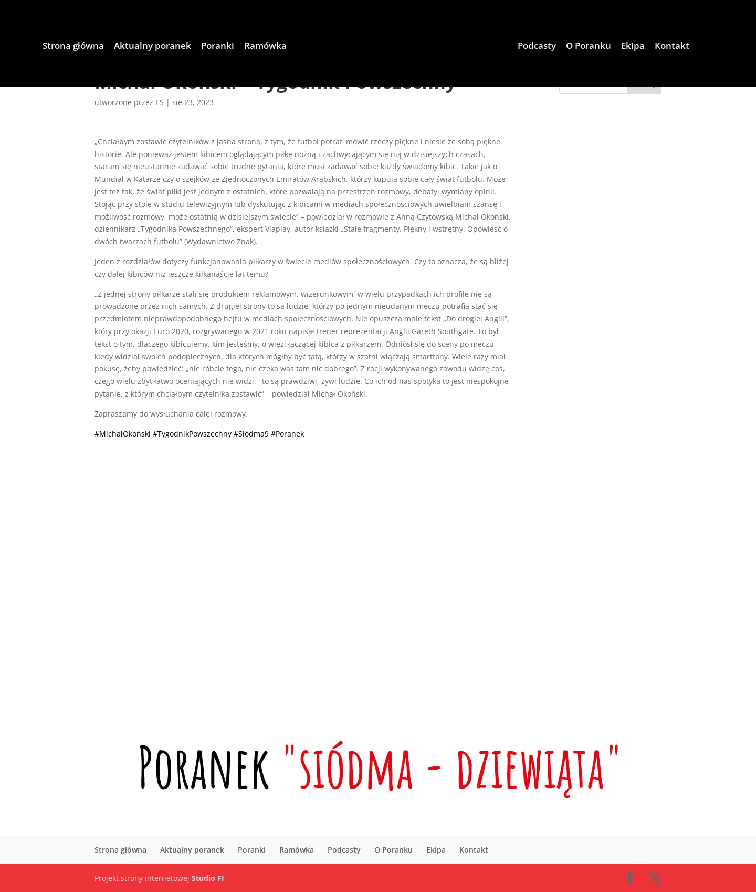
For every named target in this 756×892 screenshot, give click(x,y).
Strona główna (73, 46)
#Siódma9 (251, 434)
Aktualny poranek (152, 46)
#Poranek (287, 434)
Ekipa (633, 46)
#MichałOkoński (122, 434)
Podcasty (537, 46)
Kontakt (672, 46)
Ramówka (265, 46)
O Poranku (588, 46)
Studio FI (208, 878)
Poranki (217, 46)
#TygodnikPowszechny (192, 434)
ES (159, 102)
